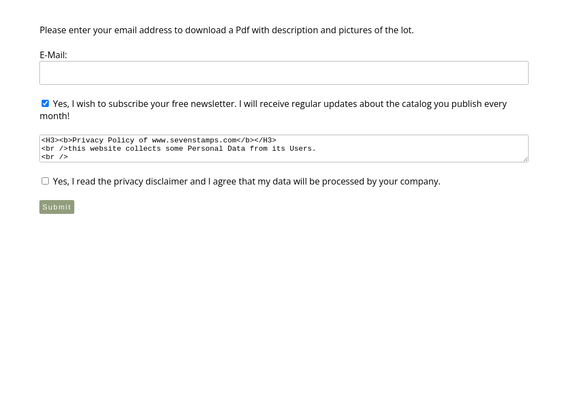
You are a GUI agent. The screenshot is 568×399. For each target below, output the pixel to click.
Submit (56, 207)
